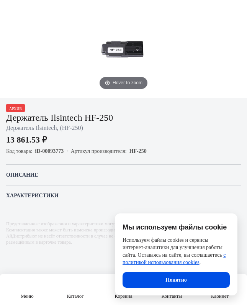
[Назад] (10, 10)
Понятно (175, 280)
